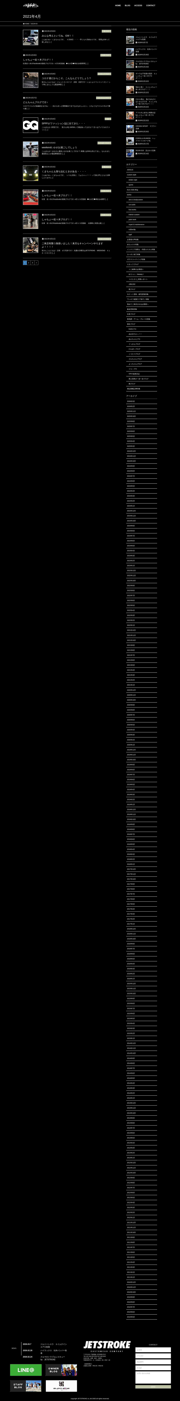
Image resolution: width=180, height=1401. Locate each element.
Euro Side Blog (132, 190)
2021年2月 (131, 680)
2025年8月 (131, 421)
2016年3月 (131, 969)
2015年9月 (131, 998)
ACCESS (138, 5)
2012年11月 (131, 1168)
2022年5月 (131, 605)
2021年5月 (131, 665)
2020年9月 (131, 705)
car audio (132, 205)
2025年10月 (131, 416)
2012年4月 (131, 1202)
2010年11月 (131, 1287)
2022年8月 (131, 590)
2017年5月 (131, 904)
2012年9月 (131, 1178)
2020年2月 (131, 740)
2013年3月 (131, 1148)
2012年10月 (131, 1173)
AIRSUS (130, 170)
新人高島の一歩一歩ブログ (138, 379)
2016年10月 (131, 939)
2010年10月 (131, 1292)
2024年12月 (131, 451)
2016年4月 (131, 964)
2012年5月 (131, 1197)
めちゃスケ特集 (133, 244)
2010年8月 (131, 1302)
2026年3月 (131, 401)
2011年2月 (131, 1272)
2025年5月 (131, 436)
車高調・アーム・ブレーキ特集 (138, 319)
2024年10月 (131, 461)
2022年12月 (131, 570)
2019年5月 (131, 784)
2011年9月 (131, 1237)
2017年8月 (131, 889)
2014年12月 (131, 1043)
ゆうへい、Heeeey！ (136, 274)
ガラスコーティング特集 (136, 259)
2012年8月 (131, 1183)
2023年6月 (131, 541)
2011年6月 (131, 1252)
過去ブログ (131, 324)
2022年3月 (131, 615)
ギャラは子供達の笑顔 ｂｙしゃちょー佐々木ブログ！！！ (146, 76)
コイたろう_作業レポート (138, 279)
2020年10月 (131, 700)
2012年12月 (131, 1163)
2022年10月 (131, 581)
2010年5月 (131, 1317)
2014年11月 (131, 1048)
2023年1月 (131, 566)
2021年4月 (131, 670)
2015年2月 (131, 1033)
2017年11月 (131, 874)
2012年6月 (131, 1193)
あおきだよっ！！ (135, 334)
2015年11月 (131, 988)
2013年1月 (131, 1158)
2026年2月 (131, 406)
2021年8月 (131, 650)
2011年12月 (131, 1222)
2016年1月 (131, 979)
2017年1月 (131, 924)
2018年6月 (131, 839)
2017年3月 (131, 914)
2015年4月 (131, 1023)
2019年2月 (131, 799)
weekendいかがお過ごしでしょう (59, 147)
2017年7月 (131, 894)
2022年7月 (131, 595)
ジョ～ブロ (133, 369)
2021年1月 (131, 685)
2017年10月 (131, 879)
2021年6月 (131, 660)
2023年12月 (131, 511)
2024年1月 (131, 506)
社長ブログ (105, 55)
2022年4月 (131, 610)
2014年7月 (131, 1068)
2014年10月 (131, 1053)
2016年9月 (131, 944)
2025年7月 (131, 426)
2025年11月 (131, 411)
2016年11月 (131, 934)
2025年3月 (131, 446)
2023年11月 (131, 516)
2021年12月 (131, 630)
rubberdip (132, 229)
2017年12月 (131, 869)
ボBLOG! (132, 284)
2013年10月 (131, 1113)
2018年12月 (131, 809)
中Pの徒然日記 (134, 374)
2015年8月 (131, 1003)
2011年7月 (131, 1247)
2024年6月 (131, 481)
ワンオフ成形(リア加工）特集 (138, 299)
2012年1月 (131, 1217)
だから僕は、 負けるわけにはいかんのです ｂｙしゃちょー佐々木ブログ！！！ (146, 101)
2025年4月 (131, 441)
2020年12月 (131, 690)
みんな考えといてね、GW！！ (58, 35)
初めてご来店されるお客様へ (137, 304)
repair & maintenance (136, 224)
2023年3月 (131, 556)
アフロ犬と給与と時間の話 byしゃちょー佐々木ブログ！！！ (146, 115)
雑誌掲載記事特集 (133, 389)
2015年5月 (131, 1018)
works (129, 195)
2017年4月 (131, 909)
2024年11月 (131, 456)
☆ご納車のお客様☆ (136, 269)
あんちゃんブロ (134, 339)
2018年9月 (131, 824)
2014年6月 (131, 1073)
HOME (118, 5)
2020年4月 (131, 730)
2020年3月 (131, 735)
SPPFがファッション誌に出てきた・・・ (64, 123)
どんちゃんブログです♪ (35, 102)
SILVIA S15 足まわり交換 (146, 150)
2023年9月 (131, 526)
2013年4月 (131, 1143)
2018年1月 (131, 864)
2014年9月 (131, 1058)
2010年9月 (131, 1297)
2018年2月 (131, 859)
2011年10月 (131, 1232)
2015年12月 (131, 984)
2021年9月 (131, 645)
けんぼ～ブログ (104, 143)
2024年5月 (131, 486)
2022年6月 (131, 600)
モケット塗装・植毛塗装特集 (137, 294)
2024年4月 (131, 491)
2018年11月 (131, 814)
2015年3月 (131, 1028)
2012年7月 (131, 1188)
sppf (108, 119)
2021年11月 (131, 635)
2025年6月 (131, 431)
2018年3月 (131, 854)
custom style (131, 175)
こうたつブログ (134, 354)
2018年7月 (131, 834)
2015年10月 (131, 993)
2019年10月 (131, 760)
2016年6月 (131, 954)
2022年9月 (131, 585)
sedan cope (133, 180)
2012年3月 (131, 1207)
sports (131, 185)
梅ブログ (132, 384)
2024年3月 (131, 496)
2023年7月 (131, 536)
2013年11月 (131, 1108)
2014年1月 (131, 1098)
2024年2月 (131, 501)
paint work (132, 219)
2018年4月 (131, 849)
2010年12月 (131, 1282)
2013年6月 (131, 1133)
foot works (132, 210)
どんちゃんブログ (103, 98)
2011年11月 (131, 1227)
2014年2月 (131, 1093)
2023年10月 (131, 521)
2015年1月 (131, 1038)
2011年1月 (131, 1277)
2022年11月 (131, 575)
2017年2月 (131, 919)
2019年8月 (131, 770)
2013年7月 (131, 1128)
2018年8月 (131, 829)
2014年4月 (131, 1083)
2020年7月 (131, 715)
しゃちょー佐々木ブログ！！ (38, 59)
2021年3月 (131, 675)
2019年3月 (131, 794)
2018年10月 (131, 819)
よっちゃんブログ (135, 364)
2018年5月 (131, 844)
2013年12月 (131, 1103)
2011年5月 (131, 1257)
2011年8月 (131, 1242)
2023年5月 (131, 546)
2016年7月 (131, 949)
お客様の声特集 (133, 239)
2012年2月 (131, 1212)
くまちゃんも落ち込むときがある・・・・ (64, 171)
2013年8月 (131, 1123)
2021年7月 (131, 655)
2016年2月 (131, 974)
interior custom (134, 215)
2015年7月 (131, 1008)
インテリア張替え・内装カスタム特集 (141, 249)
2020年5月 (131, 725)
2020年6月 (131, 720)
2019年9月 (131, 765)
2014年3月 (131, 1088)
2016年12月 (131, 929)
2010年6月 (131, 1312)
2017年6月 (131, 899)
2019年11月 (131, 755)
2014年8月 (131, 1063)
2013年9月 (131, 1118)
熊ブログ (106, 31)
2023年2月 (131, 561)
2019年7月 (131, 775)
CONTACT (150, 5)
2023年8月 (131, 531)
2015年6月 (131, 1013)
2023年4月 (131, 551)
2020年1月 (131, 745)
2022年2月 (131, 620)
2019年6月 (131, 779)
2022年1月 (131, 625)
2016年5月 (131, 959)
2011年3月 (131, 1267)
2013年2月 (131, 1153)
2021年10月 (131, 640)
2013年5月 (131, 1138)
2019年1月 (131, 804)
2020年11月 (131, 695)
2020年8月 (131, 710)
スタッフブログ (104, 74)
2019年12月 (131, 750)
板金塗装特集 (132, 309)
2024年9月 (131, 466)
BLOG (127, 5)
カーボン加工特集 (133, 254)
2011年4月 (131, 1262)
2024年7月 (131, 476)
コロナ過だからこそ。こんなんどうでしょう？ (66, 78)
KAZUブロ (132, 329)
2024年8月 (131, 471)
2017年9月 (131, 884)
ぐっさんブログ (134, 344)
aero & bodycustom (136, 200)
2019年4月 (131, 789)
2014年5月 (131, 1078)
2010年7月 (131, 1307)
